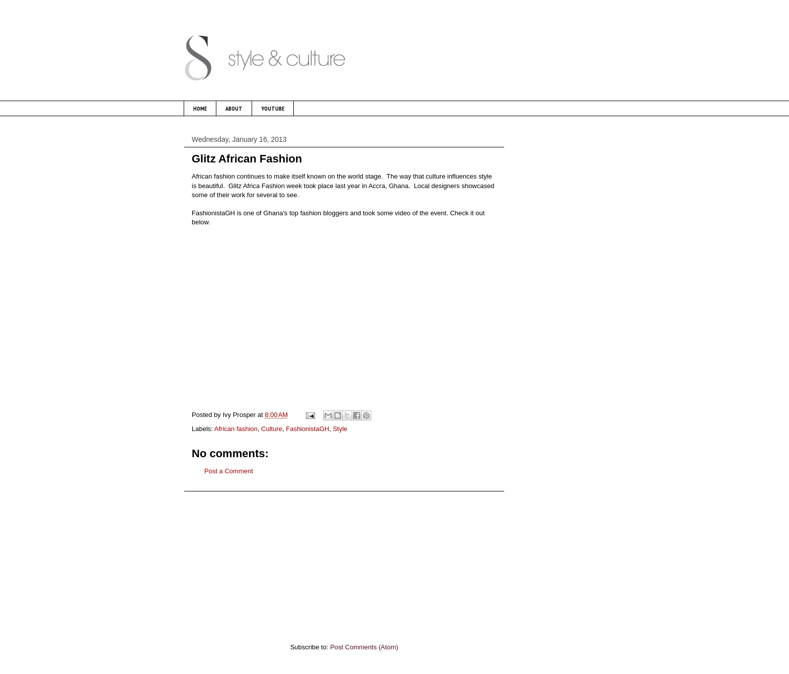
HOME (200, 108)
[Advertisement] (344, 562)
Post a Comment (228, 471)
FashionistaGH (307, 429)
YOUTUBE (272, 108)
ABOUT (234, 108)
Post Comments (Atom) (364, 647)
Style (340, 429)
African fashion (236, 429)
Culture (271, 429)
